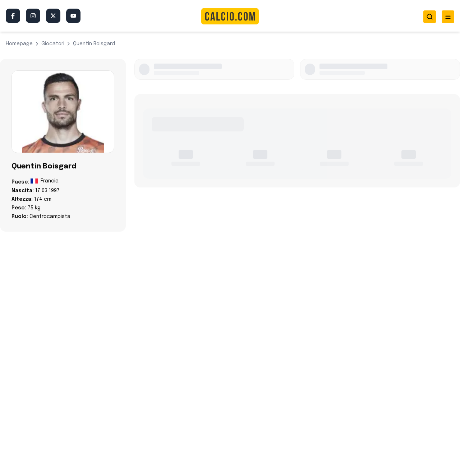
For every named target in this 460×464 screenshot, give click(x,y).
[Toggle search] (429, 16)
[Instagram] (33, 16)
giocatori (52, 43)
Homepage (19, 43)
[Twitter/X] (53, 16)
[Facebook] (13, 16)
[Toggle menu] (448, 16)
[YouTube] (73, 16)
